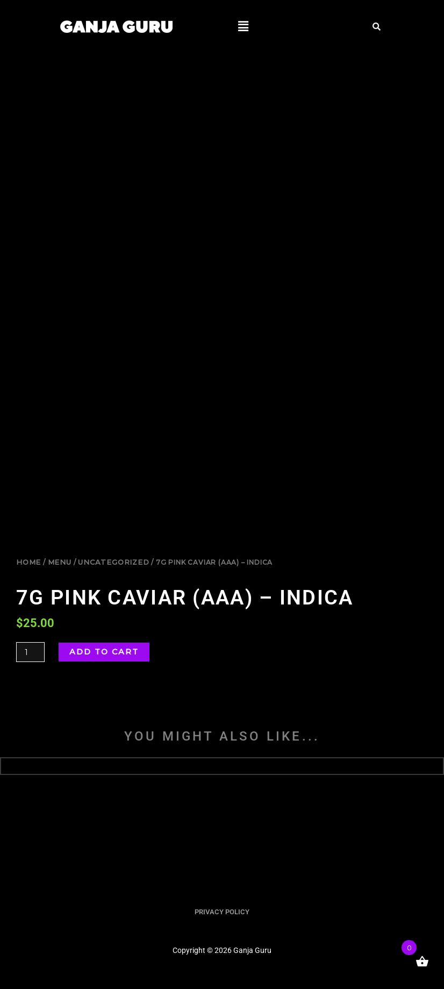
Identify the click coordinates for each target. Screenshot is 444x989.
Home (28, 562)
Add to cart (104, 652)
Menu (59, 562)
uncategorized (113, 562)
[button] (243, 26)
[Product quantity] (30, 652)
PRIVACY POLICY (222, 912)
